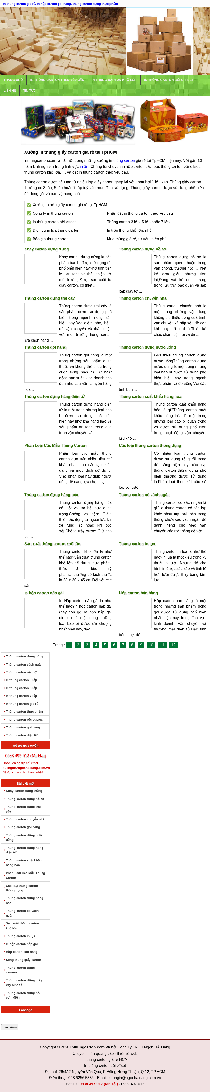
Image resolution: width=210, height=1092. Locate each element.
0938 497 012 (91, 1077)
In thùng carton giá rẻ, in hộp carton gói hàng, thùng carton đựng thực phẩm (60, 4)
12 (173, 645)
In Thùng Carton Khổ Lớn (114, 80)
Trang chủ (13, 80)
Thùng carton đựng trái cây (49, 298)
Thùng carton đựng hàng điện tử (54, 396)
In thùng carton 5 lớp (21, 687)
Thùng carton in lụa (137, 544)
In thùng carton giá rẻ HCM (105, 1053)
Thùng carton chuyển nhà (143, 298)
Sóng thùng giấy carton (23, 954)
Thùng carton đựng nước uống (147, 347)
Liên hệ (10, 90)
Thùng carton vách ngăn (24, 664)
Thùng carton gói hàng (45, 347)
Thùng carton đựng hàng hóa (51, 495)
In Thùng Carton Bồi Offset (168, 80)
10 (151, 645)
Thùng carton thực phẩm (24, 710)
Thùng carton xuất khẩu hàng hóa (150, 396)
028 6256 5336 (81, 1071)
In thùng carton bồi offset (105, 1059)
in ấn (84, 166)
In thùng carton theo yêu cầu (57, 80)
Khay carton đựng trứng (46, 249)
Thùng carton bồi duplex (24, 717)
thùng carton (124, 161)
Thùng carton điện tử (21, 733)
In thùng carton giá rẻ (22, 702)
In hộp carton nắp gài (44, 593)
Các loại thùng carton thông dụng (150, 446)
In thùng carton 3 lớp (21, 679)
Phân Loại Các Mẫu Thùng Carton (55, 446)
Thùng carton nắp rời (21, 672)
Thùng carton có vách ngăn (144, 495)
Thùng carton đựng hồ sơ (142, 249)
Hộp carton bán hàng (138, 593)
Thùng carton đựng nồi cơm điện (23, 988)
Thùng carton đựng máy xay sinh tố (24, 976)
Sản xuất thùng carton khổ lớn (52, 544)
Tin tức (29, 90)
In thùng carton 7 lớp (21, 695)
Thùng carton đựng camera (20, 963)
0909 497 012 (132, 1077)
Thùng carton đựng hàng (24, 656)
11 (162, 645)
